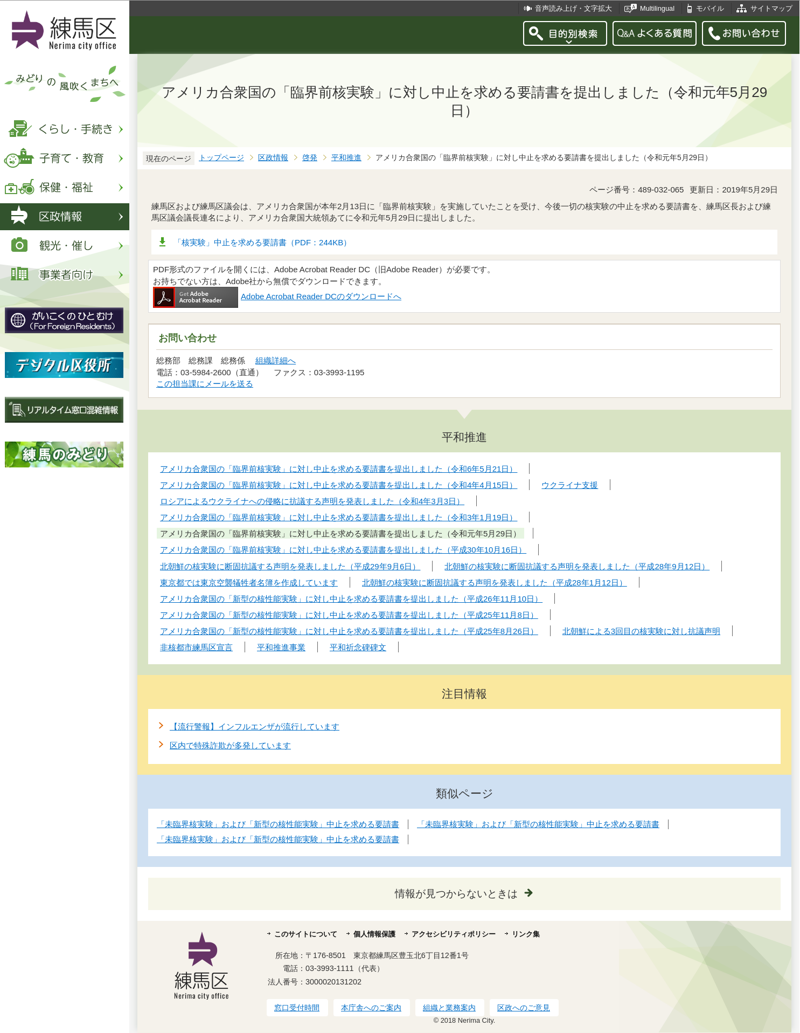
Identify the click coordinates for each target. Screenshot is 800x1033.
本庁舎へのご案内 (371, 1007)
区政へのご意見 (523, 1007)
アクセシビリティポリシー (454, 934)
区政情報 (273, 158)
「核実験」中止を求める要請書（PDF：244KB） (262, 242)
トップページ (221, 158)
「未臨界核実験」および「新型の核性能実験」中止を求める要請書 (278, 824)
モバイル (710, 8)
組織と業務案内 (449, 1007)
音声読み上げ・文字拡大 (573, 8)
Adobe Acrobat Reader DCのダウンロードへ (277, 296)
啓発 (309, 158)
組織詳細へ (275, 360)
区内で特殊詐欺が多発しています (230, 745)
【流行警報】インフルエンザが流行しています (254, 726)
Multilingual (657, 8)
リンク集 (526, 934)
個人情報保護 (374, 934)
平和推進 (346, 158)
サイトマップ (771, 8)
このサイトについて (305, 934)
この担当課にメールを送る (204, 383)
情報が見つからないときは (456, 893)
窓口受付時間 (296, 1007)
